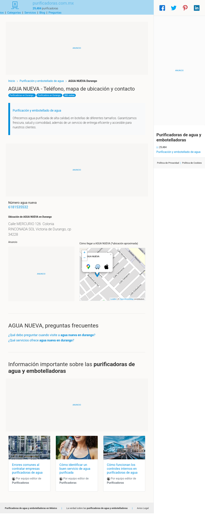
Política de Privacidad (168, 163)
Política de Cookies (192, 163)
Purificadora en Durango (52, 99)
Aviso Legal (143, 510)
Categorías (103, 8)
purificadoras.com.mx (48, 5)
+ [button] (84, 256)
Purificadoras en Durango (24, 99)
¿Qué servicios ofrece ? (44, 344)
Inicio (14, 78)
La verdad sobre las (97, 510)
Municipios (86, 8)
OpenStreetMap (124, 303)
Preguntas (144, 8)
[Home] (12, 7)
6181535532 (21, 211)
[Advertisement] (76, 45)
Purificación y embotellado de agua (44, 78)
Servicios (119, 8)
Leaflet (110, 303)
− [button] (84, 261)
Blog (131, 8)
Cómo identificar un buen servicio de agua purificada (75, 471)
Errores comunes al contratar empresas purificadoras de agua (30, 471)
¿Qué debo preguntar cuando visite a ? (54, 339)
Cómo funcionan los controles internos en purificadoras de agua (121, 471)
